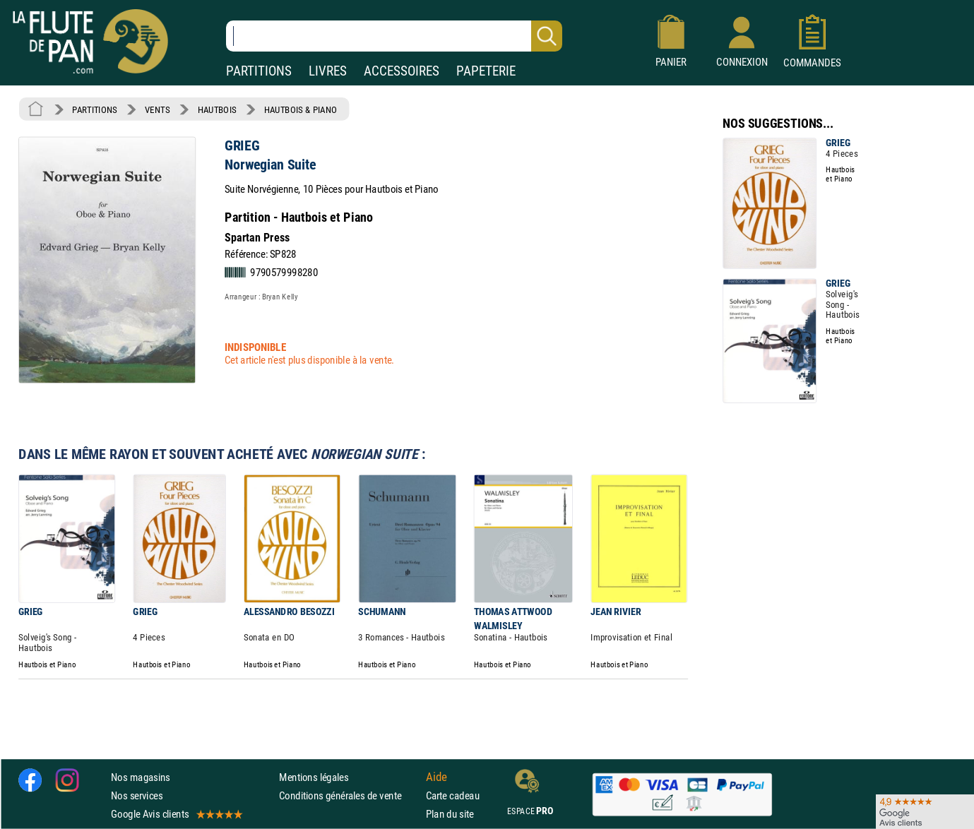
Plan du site (450, 814)
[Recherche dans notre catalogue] (394, 36)
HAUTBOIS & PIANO (300, 109)
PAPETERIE (486, 71)
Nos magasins (140, 777)
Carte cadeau (453, 795)
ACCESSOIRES (401, 71)
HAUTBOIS (217, 109)
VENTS (157, 109)
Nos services (136, 795)
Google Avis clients (176, 814)
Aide (436, 777)
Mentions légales (313, 777)
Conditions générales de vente (349, 795)
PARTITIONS (259, 71)
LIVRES (328, 71)
